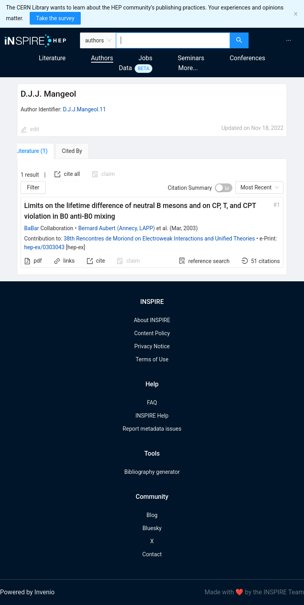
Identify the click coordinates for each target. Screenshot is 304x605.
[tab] (40, 151)
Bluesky (152, 528)
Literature (52, 58)
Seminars (191, 58)
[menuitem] (288, 40)
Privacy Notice (151, 346)
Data (125, 68)
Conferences (247, 58)
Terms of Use (152, 359)
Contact (152, 554)
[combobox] (173, 40)
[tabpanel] (152, 217)
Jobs (145, 58)
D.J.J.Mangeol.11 (84, 109)
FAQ (152, 402)
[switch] (223, 187)
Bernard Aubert (97, 228)
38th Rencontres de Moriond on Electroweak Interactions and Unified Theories (159, 238)
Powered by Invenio (27, 592)
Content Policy (152, 333)
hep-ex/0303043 (44, 247)
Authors (102, 58)
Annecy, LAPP (136, 228)
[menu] (277, 40)
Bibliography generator (152, 472)
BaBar (31, 228)
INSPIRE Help (151, 415)
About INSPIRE (152, 320)
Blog (152, 515)
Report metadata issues (152, 429)
